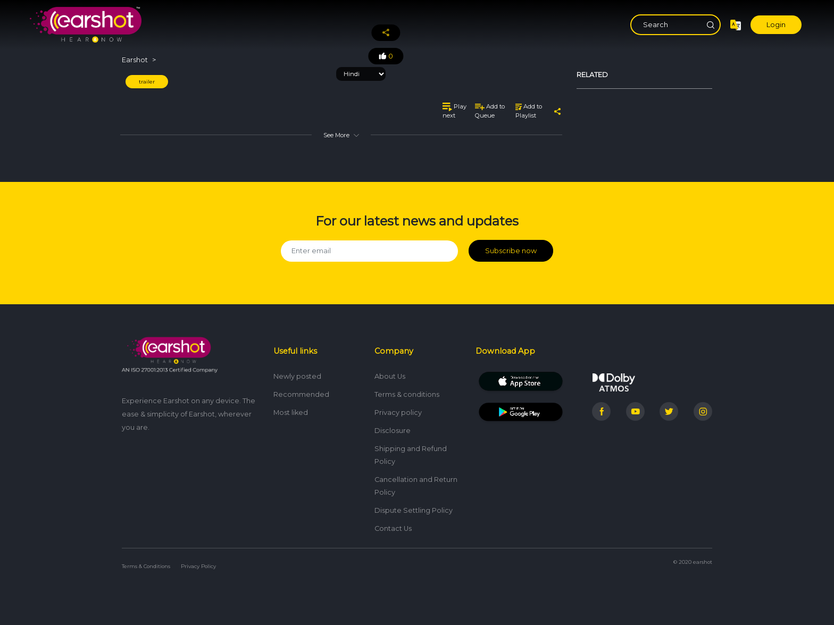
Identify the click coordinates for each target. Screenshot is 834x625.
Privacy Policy (198, 566)
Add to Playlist (528, 111)
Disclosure (392, 431)
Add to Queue (490, 111)
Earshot (135, 60)
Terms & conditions (406, 394)
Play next (454, 111)
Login (776, 25)
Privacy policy (398, 412)
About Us (389, 376)
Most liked (290, 412)
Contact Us (393, 528)
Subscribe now (511, 251)
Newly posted (297, 376)
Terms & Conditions (146, 566)
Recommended (301, 394)
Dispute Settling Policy (413, 510)
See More (340, 135)
